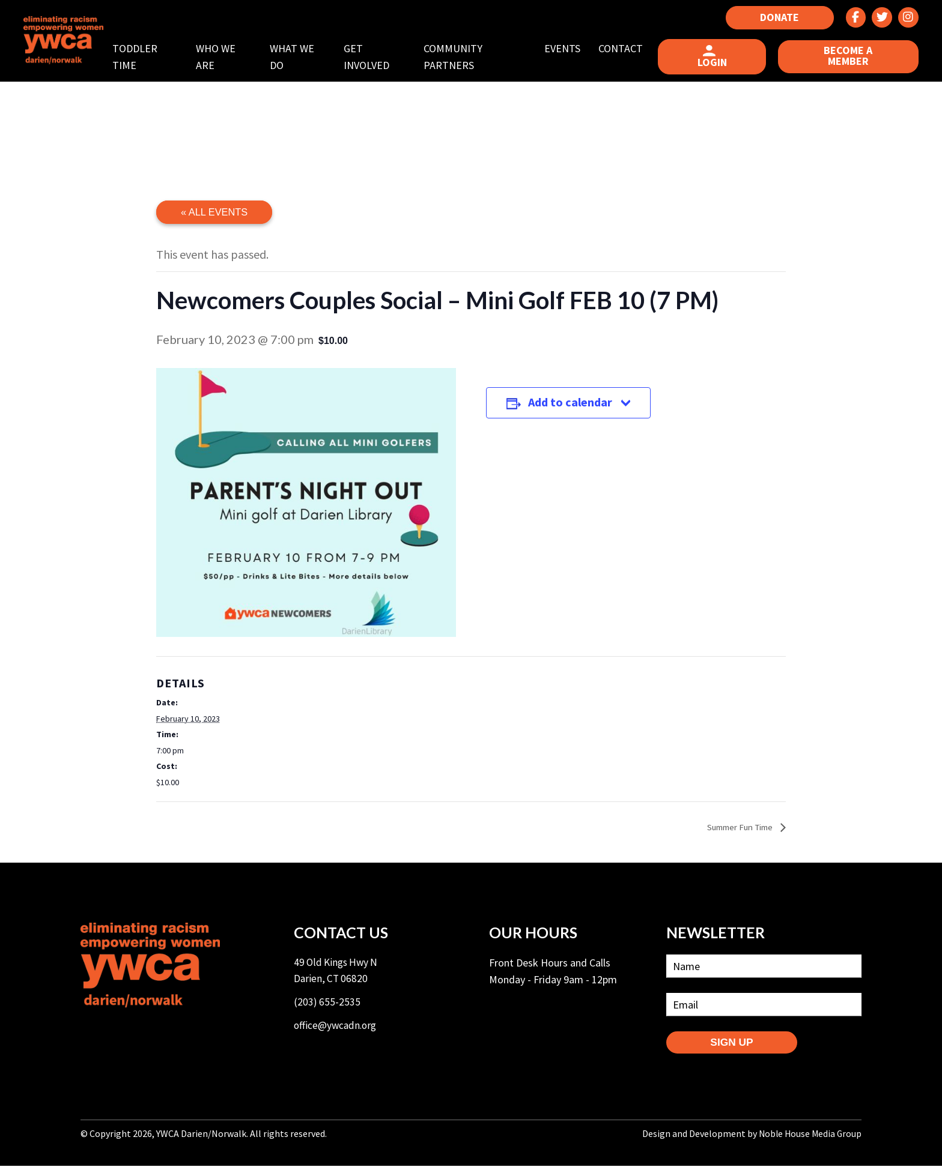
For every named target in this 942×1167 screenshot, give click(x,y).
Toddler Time (145, 57)
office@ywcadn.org (337, 1029)
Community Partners (458, 57)
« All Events (216, 213)
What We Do (300, 57)
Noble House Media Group (808, 1135)
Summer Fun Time (735, 827)
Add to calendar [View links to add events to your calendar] (578, 407)
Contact (624, 48)
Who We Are (225, 57)
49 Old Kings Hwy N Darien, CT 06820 (338, 972)
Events (566, 48)
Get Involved (373, 57)
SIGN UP (738, 1044)
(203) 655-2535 (327, 1005)
